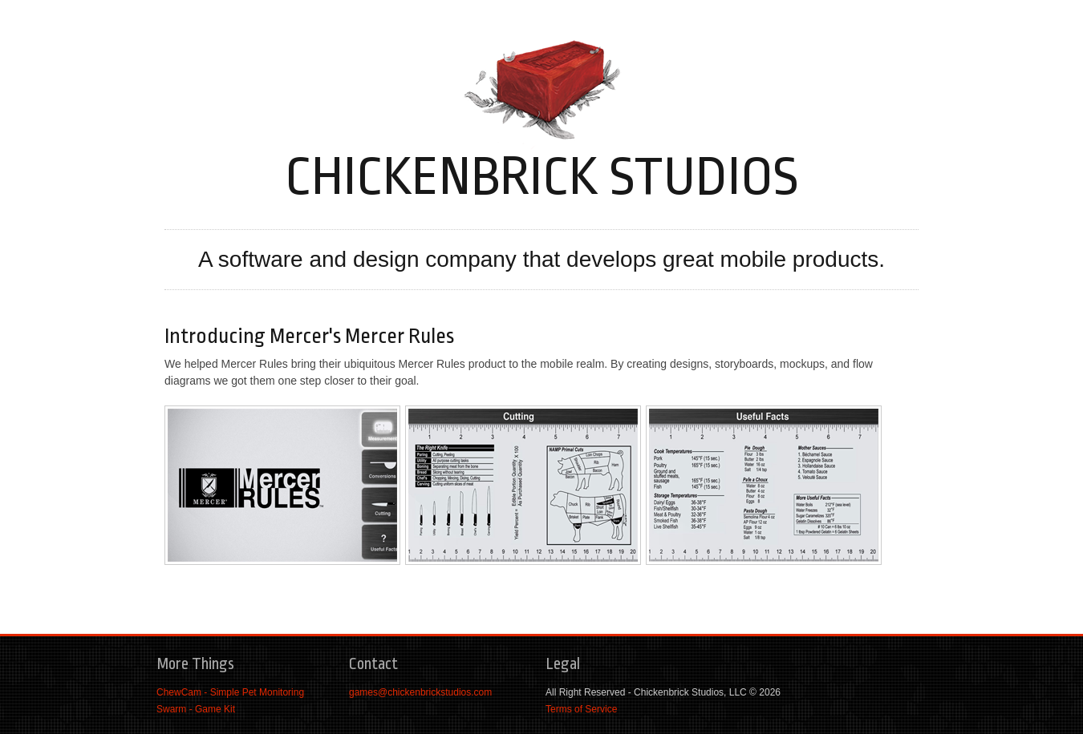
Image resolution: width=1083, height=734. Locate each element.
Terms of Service (581, 709)
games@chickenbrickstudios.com (420, 692)
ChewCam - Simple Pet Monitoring (230, 692)
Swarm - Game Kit (195, 709)
